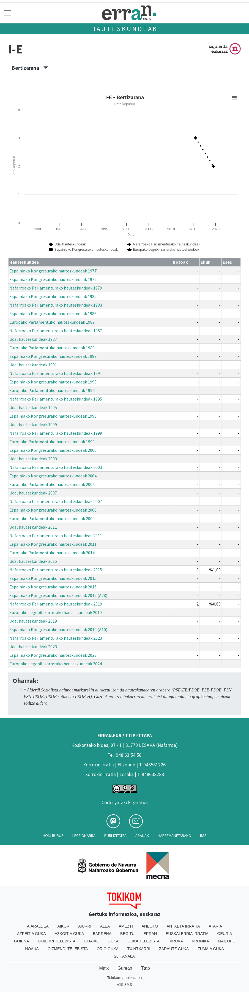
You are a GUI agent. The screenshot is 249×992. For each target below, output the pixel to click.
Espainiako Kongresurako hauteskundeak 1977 (53, 271)
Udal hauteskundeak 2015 (33, 561)
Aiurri (84, 926)
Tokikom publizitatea (124, 977)
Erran (150, 933)
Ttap (145, 968)
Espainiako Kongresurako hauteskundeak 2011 (53, 544)
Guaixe (91, 941)
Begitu (127, 933)
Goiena (21, 941)
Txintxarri (138, 949)
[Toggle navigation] (7, 13)
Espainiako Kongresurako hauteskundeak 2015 (53, 578)
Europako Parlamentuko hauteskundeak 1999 (52, 441)
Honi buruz (53, 835)
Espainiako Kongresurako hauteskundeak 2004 (53, 476)
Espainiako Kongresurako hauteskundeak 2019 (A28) (58, 595)
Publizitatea (115, 835)
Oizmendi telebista (68, 949)
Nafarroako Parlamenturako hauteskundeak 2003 (55, 467)
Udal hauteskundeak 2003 (33, 458)
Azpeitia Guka (31, 933)
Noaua (32, 949)
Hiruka (175, 941)
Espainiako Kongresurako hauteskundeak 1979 (53, 279)
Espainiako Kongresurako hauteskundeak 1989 (53, 356)
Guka (113, 941)
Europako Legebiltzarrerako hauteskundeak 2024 (55, 663)
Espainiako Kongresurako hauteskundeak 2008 (53, 510)
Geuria (224, 933)
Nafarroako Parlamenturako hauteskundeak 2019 (55, 604)
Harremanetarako (174, 835)
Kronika (200, 941)
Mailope (226, 941)
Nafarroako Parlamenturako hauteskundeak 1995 (55, 399)
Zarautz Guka (174, 949)
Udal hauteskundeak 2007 (33, 493)
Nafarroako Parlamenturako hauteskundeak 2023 (55, 638)
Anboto (150, 926)
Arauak (142, 835)
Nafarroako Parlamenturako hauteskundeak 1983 (55, 305)
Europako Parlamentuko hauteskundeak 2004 (52, 484)
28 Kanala (124, 956)
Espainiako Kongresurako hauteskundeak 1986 (53, 313)
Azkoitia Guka (69, 933)
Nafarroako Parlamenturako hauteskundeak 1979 (55, 288)
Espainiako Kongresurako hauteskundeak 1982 (53, 296)
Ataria (215, 926)
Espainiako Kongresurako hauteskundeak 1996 (53, 416)
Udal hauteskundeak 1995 (33, 407)
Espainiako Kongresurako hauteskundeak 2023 (53, 655)
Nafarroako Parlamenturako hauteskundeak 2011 (55, 535)
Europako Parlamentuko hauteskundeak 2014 (52, 552)
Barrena (102, 933)
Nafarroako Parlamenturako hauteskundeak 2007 (55, 501)
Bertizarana (30, 67)
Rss (203, 835)
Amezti (126, 926)
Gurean (124, 968)
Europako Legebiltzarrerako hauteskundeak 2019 (55, 612)
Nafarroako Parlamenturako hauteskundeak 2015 (55, 569)
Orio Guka (107, 949)
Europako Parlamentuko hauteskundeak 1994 (52, 390)
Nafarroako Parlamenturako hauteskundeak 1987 (55, 330)
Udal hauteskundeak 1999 (33, 424)
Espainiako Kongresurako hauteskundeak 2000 (53, 450)
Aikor (64, 926)
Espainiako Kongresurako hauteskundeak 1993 (53, 382)
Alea (105, 926)
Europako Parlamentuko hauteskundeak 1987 (52, 322)
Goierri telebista (56, 941)
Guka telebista (143, 941)
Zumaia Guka (211, 949)
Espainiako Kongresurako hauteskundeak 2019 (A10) (58, 629)
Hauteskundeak (124, 29)
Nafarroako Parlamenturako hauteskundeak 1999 (55, 433)
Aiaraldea (38, 926)
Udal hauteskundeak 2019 (33, 621)
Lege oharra (83, 835)
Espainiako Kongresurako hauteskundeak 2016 (53, 587)
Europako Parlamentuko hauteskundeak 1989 (52, 347)
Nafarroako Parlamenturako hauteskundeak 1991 (55, 373)
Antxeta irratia (183, 926)
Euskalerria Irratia (187, 933)
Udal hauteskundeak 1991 (33, 364)
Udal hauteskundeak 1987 (33, 339)
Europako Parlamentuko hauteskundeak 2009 (52, 518)
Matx (104, 968)
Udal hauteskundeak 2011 (33, 527)
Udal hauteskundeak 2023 (33, 646)
